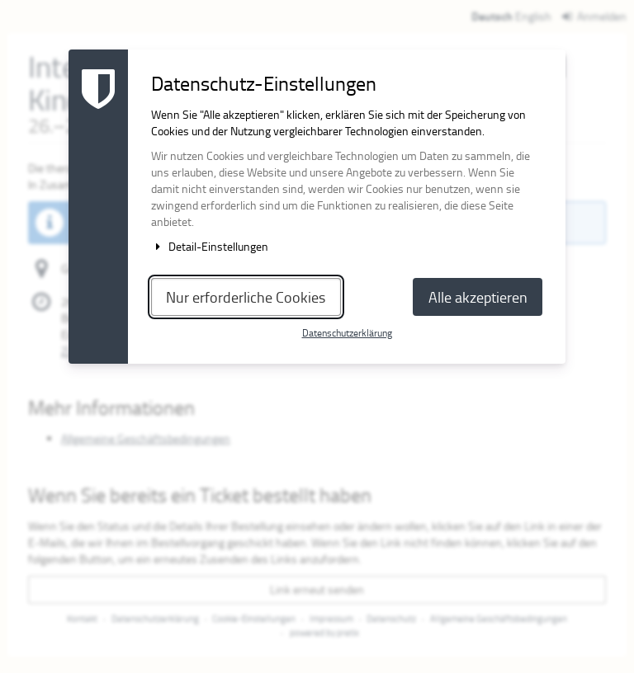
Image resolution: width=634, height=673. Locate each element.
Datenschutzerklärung (347, 333)
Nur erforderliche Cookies (245, 297)
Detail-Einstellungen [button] (209, 246)
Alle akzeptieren (478, 297)
